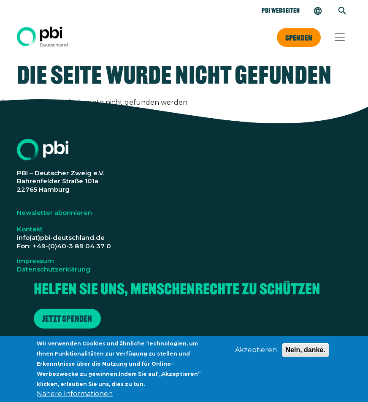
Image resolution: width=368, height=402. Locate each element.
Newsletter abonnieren (54, 213)
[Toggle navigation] (339, 37)
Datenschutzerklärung (53, 269)
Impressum (35, 261)
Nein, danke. (305, 354)
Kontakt (30, 229)
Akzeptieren (256, 354)
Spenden (298, 38)
